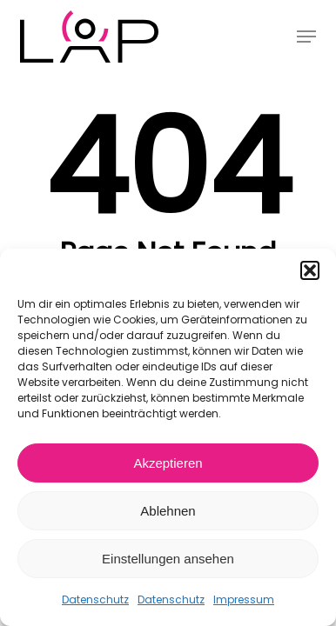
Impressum (243, 599)
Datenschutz (95, 599)
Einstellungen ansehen (168, 558)
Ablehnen (167, 510)
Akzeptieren (167, 463)
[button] (310, 270)
